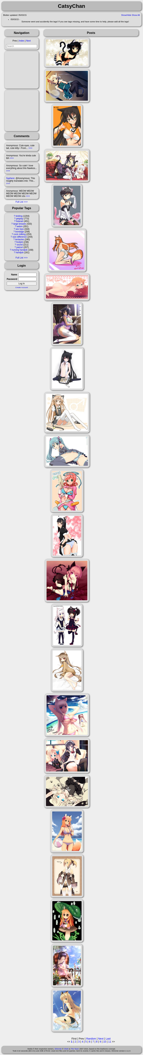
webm (20, 226)
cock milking (20, 234)
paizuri (19, 247)
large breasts (19, 224)
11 (109, 1041)
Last (108, 1038)
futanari (19, 221)
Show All (136, 15)
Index (21, 40)
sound (20, 244)
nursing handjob (20, 250)
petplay (19, 218)
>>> (30, 148)
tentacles (19, 239)
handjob (19, 252)
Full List (19, 202)
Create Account (21, 287)
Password (12, 279)
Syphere (10, 178)
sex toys (20, 229)
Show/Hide (126, 15)
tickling (19, 216)
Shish (66, 1049)
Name (14, 274)
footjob (19, 242)
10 (104, 1041)
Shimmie (58, 1049)
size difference (19, 237)
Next (28, 40)
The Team (75, 1049)
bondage (19, 231)
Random (91, 1038)
